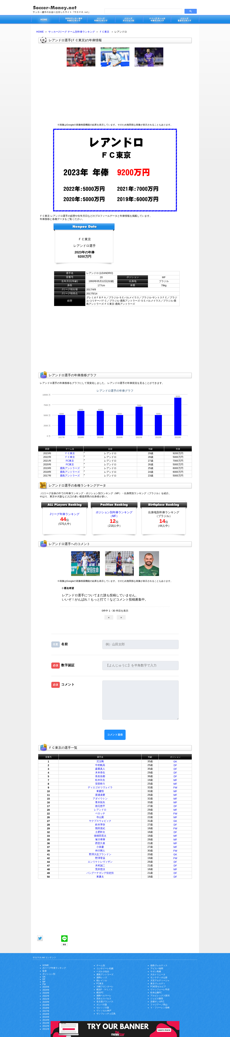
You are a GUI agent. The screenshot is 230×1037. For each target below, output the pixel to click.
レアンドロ (100, 809)
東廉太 (100, 876)
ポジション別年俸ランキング (114, 512)
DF (175, 765)
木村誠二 (100, 865)
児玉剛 (100, 761)
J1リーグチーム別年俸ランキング (157, 20)
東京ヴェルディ (157, 983)
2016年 (45, 1014)
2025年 (45, 987)
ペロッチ (100, 813)
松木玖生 (100, 780)
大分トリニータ (157, 974)
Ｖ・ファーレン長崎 (159, 1007)
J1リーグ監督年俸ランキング (185, 20)
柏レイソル (101, 980)
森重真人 (100, 768)
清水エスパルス (103, 998)
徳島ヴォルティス (158, 965)
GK (175, 761)
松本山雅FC (156, 992)
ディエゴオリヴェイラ (100, 787)
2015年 (45, 1017)
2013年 (45, 1023)
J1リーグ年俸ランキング (54, 968)
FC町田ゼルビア (158, 986)
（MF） (114, 516)
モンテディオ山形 (158, 977)
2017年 (45, 1011)
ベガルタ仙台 (102, 971)
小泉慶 (100, 846)
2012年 (45, 1026)
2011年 (45, 1029)
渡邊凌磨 (100, 794)
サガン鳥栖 (155, 971)
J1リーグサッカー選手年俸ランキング (101, 20)
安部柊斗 (100, 783)
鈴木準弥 (100, 824)
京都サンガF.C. (157, 1001)
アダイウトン (100, 798)
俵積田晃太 (100, 835)
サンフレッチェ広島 (106, 1013)
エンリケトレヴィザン (100, 861)
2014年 (45, 1020)
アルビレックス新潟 (159, 995)
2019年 (45, 1005)
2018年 (45, 1008)
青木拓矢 (100, 802)
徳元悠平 (100, 806)
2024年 (45, 990)
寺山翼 (100, 817)
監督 (44, 971)
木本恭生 (100, 772)
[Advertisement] (115, 95)
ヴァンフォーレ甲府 (159, 989)
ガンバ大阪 (101, 1004)
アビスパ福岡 (156, 968)
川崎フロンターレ (104, 986)
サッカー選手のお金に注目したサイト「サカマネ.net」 (45, 20)
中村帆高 (100, 765)
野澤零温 (100, 858)
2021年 (45, 999)
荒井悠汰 (100, 869)
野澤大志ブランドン (100, 854)
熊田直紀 (100, 828)
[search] (143, 11)
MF (175, 780)
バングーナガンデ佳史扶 (100, 872)
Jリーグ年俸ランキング (64, 514)
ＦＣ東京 (104, 31)
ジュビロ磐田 (156, 998)
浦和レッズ (101, 977)
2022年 (45, 996)
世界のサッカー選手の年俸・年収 (73, 20)
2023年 (45, 993)
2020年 (45, 1002)
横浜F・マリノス (104, 989)
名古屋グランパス (104, 1001)
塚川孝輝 (100, 839)
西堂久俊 (100, 843)
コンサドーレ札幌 (104, 968)
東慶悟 (100, 791)
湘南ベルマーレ (103, 995)
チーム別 (100, 965)
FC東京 (70, 460)
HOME (40, 31)
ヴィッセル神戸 (103, 1010)
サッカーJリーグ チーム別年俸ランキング (71, 31)
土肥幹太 (100, 832)
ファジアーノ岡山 (158, 1004)
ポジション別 (48, 974)
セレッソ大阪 (102, 1007)
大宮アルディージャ (159, 980)
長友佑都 (100, 776)
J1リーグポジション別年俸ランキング (129, 20)
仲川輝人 (100, 850)
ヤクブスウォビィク (100, 820)
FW (175, 787)
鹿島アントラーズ (70, 468)
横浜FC (100, 992)
